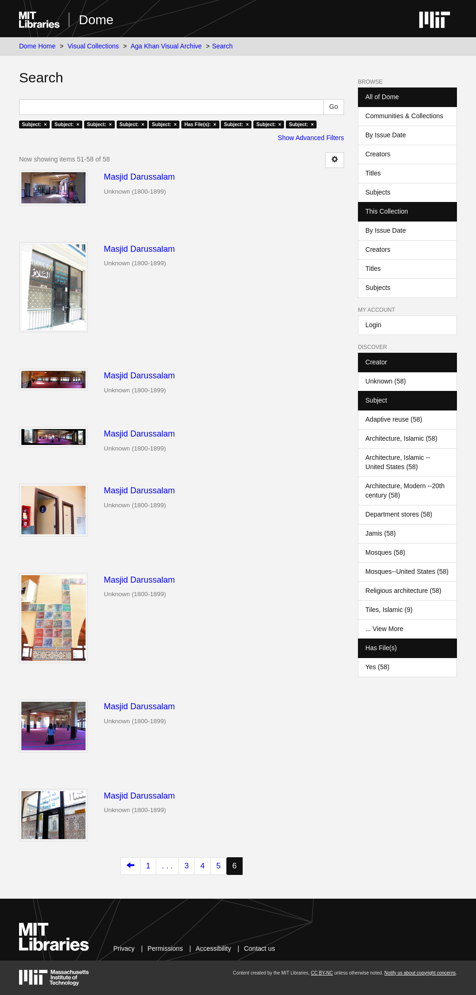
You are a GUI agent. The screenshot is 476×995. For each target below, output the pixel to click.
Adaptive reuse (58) (393, 419)
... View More (384, 628)
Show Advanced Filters (311, 137)
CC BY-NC (322, 972)
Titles (373, 173)
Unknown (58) (385, 381)
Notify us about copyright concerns (420, 972)
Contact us (259, 948)
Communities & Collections (404, 116)
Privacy (124, 948)
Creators (377, 154)
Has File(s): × (201, 124)
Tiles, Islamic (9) (388, 609)
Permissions (165, 948)
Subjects (377, 192)
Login (373, 325)
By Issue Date (385, 135)
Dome (96, 20)
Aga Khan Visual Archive (166, 46)
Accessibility (213, 948)
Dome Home (37, 46)
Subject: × (34, 124)
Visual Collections (93, 46)
